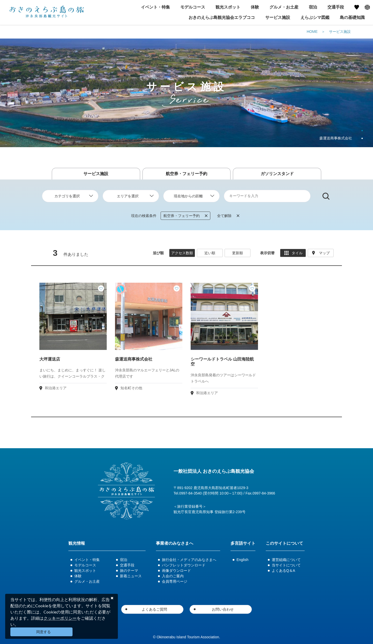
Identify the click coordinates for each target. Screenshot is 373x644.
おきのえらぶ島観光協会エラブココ (222, 17)
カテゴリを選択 (67, 196)
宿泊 (123, 560)
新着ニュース (131, 576)
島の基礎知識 (352, 17)
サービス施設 (277, 17)
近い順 (209, 253)
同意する (43, 632)
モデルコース (85, 565)
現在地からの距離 (188, 196)
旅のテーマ (129, 570)
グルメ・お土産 (87, 581)
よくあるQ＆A (283, 570)
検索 (326, 196)
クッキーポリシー (60, 618)
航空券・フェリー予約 (186, 173)
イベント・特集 (87, 560)
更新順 (237, 253)
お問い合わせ (223, 609)
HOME (312, 31)
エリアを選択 (128, 196)
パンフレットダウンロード (183, 565)
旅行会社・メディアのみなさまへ (189, 560)
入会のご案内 (173, 576)
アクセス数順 (182, 253)
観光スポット (85, 570)
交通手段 (127, 565)
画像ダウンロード (176, 570)
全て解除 (228, 216)
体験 (78, 576)
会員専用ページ (174, 581)
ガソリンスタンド (277, 173)
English (242, 560)
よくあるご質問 (154, 609)
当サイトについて (286, 565)
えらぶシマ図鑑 (314, 17)
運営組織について (286, 560)
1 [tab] (362, 130)
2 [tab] (362, 138)
